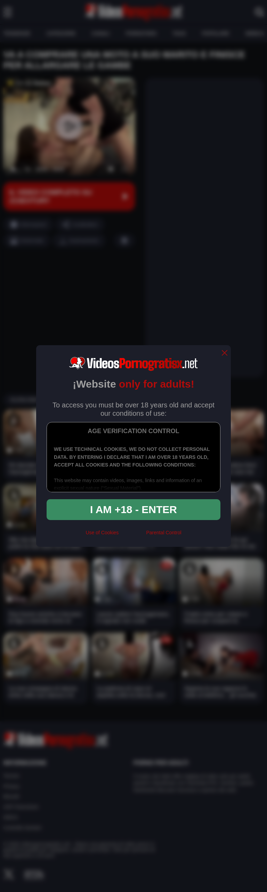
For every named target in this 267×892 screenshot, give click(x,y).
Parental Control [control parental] (163, 532)
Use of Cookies (102, 532)
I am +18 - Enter (133, 509)
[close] (224, 353)
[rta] (132, 535)
